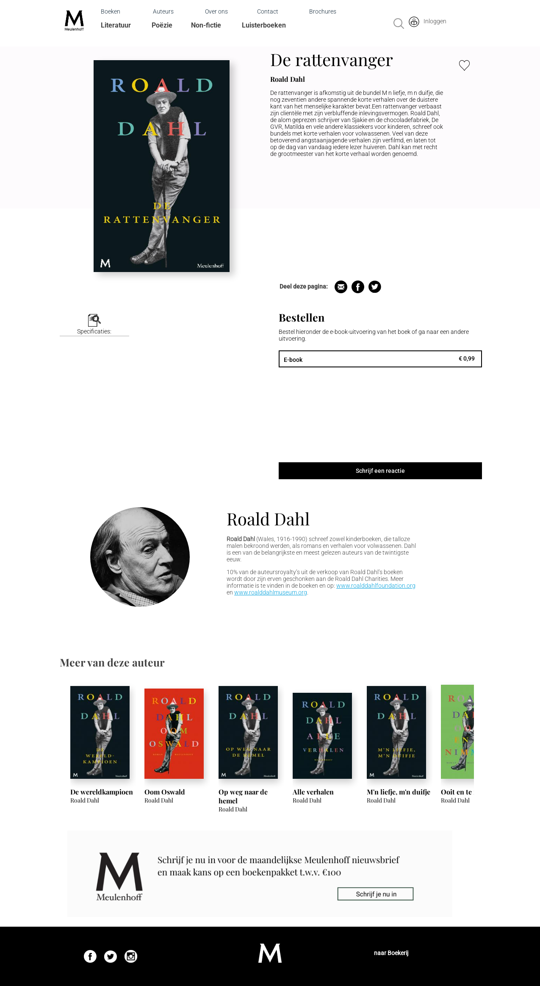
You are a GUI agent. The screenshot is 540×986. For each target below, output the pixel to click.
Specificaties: (94, 331)
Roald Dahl (268, 518)
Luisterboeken (264, 25)
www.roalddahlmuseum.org (270, 592)
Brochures (322, 11)
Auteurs (163, 11)
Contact (267, 11)
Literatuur (116, 25)
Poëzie (162, 25)
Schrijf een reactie (380, 470)
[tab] (94, 325)
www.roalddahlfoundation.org (375, 585)
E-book (293, 359)
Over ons (216, 11)
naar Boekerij (391, 953)
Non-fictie (206, 25)
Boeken (110, 11)
